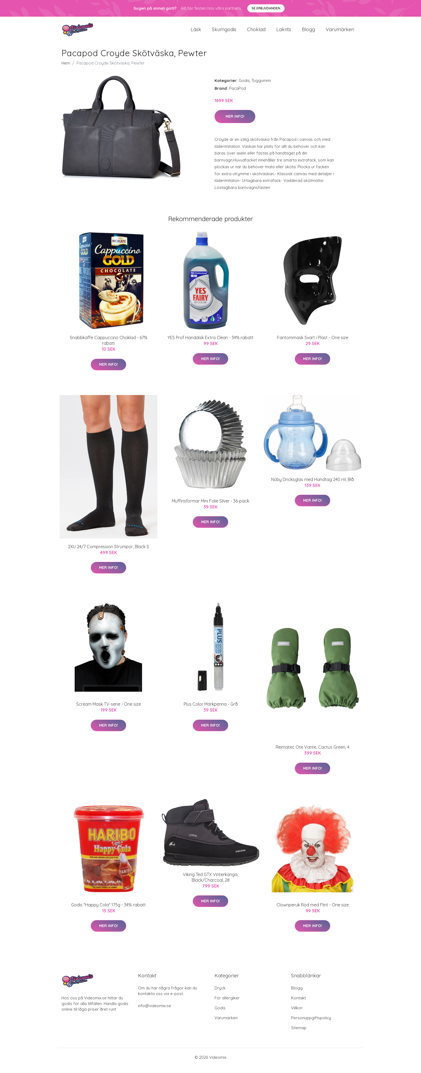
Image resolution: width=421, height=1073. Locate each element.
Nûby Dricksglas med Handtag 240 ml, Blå (312, 486)
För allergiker (227, 1004)
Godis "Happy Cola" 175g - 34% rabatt (108, 911)
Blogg (308, 33)
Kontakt (298, 1004)
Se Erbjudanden (266, 8)
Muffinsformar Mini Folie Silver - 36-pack (210, 507)
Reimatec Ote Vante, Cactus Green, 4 (312, 753)
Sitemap (298, 1034)
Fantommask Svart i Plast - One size (312, 344)
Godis (244, 86)
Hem (65, 69)
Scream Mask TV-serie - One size (108, 710)
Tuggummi (261, 86)
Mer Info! (235, 122)
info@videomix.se (154, 1012)
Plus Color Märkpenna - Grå (211, 710)
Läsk (196, 33)
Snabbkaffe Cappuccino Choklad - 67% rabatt (108, 346)
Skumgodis (224, 33)
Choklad (256, 33)
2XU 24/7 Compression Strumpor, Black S (108, 553)
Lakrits (283, 33)
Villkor (297, 1014)
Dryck (220, 994)
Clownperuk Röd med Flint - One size (313, 911)
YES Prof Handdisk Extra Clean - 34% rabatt (210, 344)
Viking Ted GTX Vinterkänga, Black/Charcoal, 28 (210, 883)
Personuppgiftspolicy (311, 1024)
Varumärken (340, 33)
